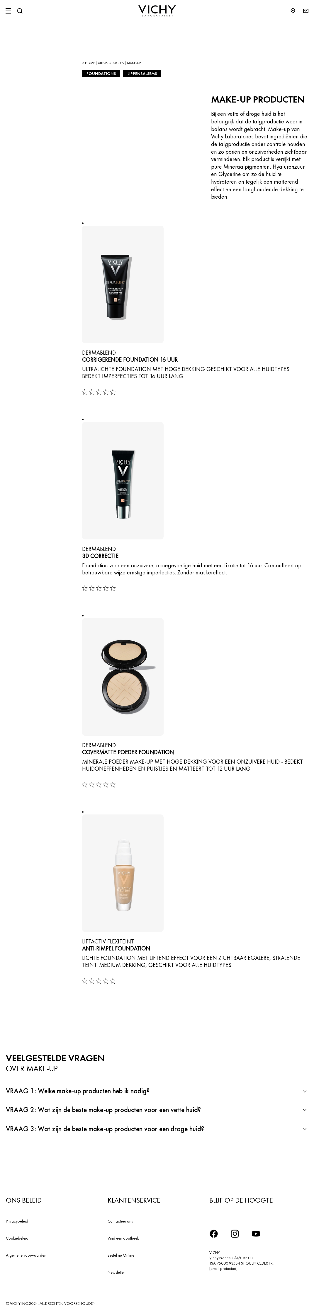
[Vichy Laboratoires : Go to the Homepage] (157, 10)
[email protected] (223, 1268)
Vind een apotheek (123, 1238)
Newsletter (116, 1272)
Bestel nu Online (121, 1255)
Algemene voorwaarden (26, 1255)
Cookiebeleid (17, 1238)
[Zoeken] (19, 10)
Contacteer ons (120, 1221)
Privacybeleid (17, 1221)
